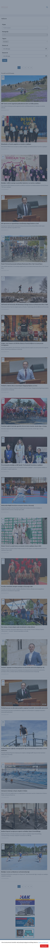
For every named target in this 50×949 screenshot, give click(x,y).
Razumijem (44, 946)
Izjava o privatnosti (43, 942)
